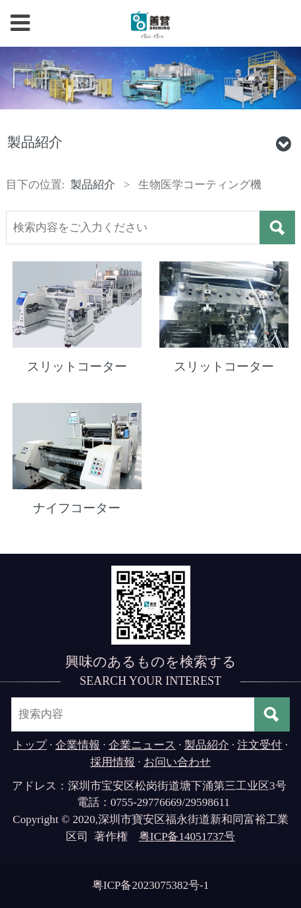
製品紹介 (92, 184)
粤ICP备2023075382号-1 (150, 885)
